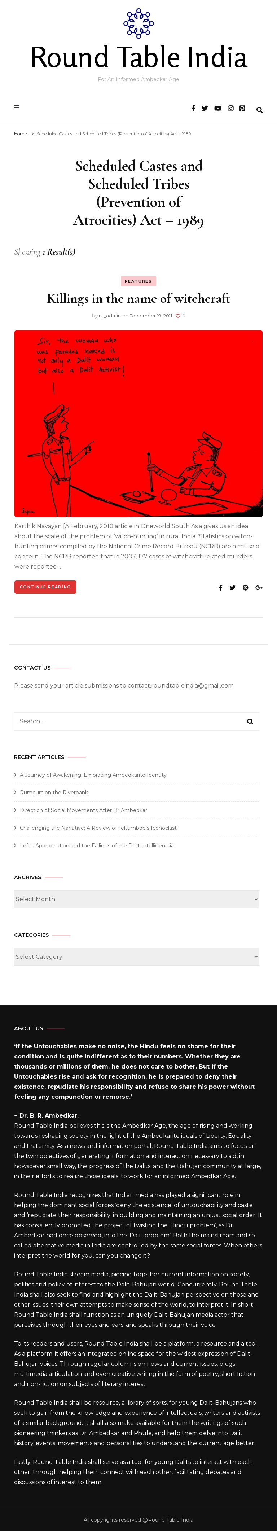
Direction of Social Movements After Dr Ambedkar (83, 810)
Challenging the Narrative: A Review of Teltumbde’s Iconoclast (98, 828)
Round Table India (138, 56)
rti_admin (110, 316)
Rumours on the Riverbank (54, 792)
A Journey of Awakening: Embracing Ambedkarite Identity (93, 775)
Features (138, 281)
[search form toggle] (259, 111)
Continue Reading (45, 586)
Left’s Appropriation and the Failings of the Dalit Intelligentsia (97, 845)
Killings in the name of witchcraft (138, 298)
